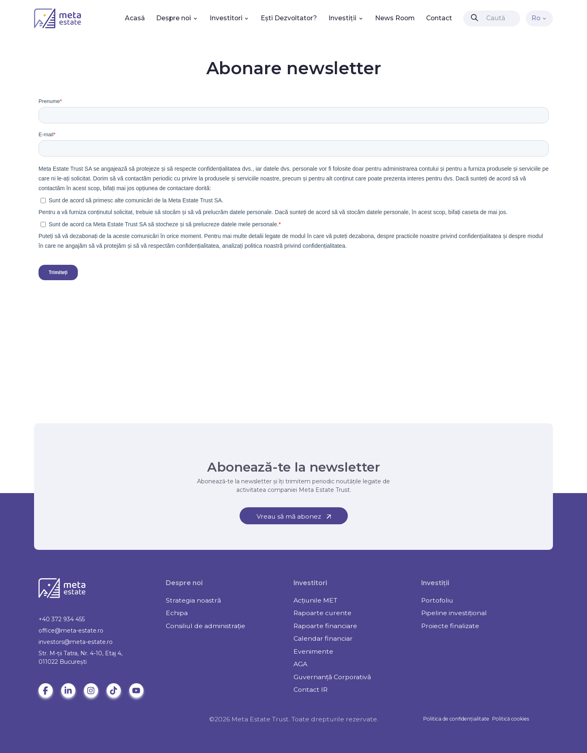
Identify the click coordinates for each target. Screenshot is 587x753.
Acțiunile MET (315, 600)
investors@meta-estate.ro (76, 642)
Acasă (135, 18)
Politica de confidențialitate (456, 719)
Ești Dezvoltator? (289, 18)
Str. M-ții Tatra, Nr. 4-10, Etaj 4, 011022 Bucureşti (80, 657)
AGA (300, 664)
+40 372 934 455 (62, 619)
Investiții (346, 18)
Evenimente (313, 651)
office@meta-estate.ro (71, 630)
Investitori (230, 18)
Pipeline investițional (454, 613)
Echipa (177, 613)
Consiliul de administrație (205, 626)
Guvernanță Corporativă (332, 677)
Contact (439, 18)
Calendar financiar (323, 638)
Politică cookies (510, 719)
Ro (539, 18)
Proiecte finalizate (450, 626)
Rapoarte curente (322, 613)
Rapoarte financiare (325, 626)
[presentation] (474, 17)
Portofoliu (437, 600)
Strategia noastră (193, 600)
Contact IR (311, 689)
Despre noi (177, 18)
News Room (395, 18)
